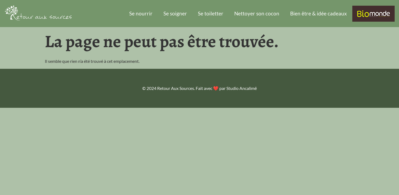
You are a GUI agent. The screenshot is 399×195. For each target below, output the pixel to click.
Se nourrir (141, 13)
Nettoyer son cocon (256, 13)
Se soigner (175, 13)
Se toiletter (210, 13)
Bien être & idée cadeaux (318, 13)
